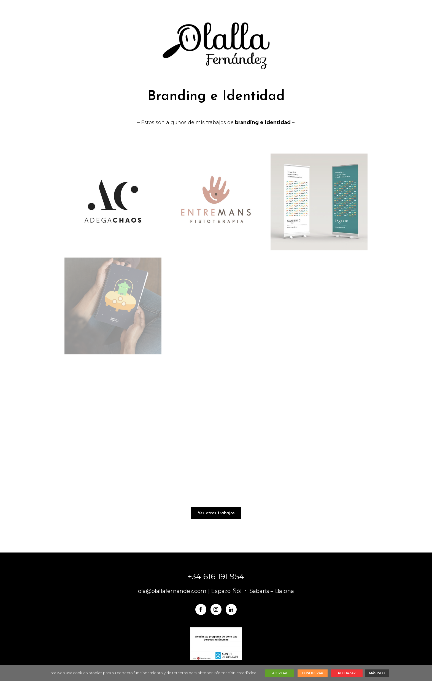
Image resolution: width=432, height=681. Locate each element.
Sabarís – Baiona (271, 591)
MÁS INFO (377, 673)
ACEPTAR (279, 673)
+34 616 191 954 (216, 576)
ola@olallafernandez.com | (174, 591)
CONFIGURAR (312, 673)
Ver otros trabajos (216, 513)
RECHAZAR (347, 673)
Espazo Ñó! (226, 591)
